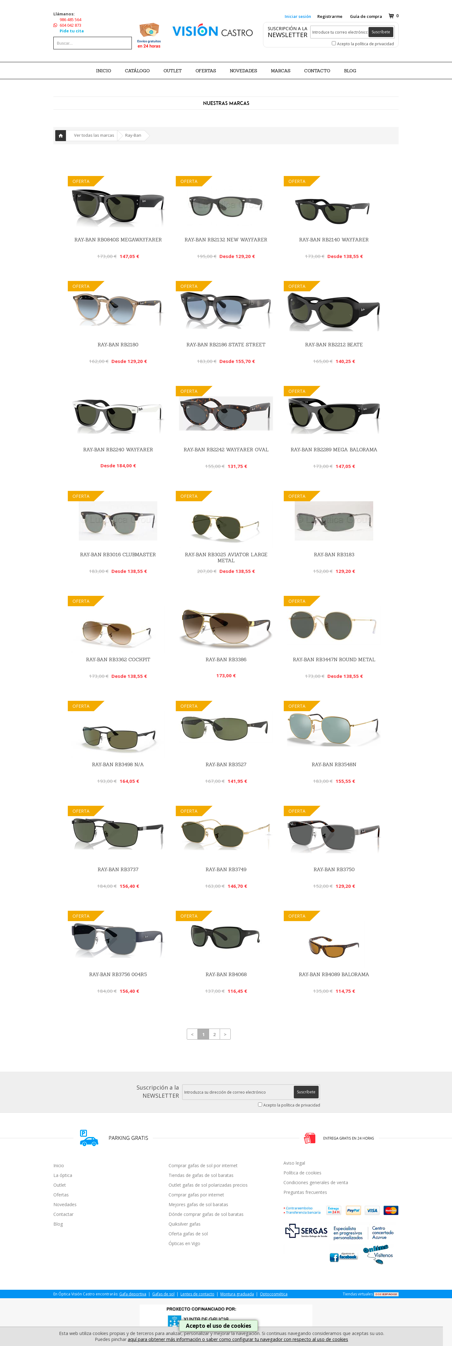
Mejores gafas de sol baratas (198, 1204)
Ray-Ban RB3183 (334, 555)
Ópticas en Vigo (184, 1243)
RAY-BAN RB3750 (334, 869)
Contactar (63, 1214)
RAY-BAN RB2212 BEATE (334, 345)
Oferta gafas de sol (188, 1234)
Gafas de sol (163, 1294)
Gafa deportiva (132, 1294)
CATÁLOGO (137, 71)
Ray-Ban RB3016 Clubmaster (118, 555)
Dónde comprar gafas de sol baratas (206, 1214)
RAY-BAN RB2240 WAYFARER (118, 450)
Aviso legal (294, 1163)
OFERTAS (206, 71)
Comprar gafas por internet (196, 1195)
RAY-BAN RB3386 (226, 659)
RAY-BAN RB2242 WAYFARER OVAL (226, 450)
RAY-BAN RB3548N (334, 764)
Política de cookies (302, 1173)
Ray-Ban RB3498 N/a (118, 764)
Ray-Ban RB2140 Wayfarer (334, 240)
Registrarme (329, 16)
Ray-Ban (133, 135)
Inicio (103, 71)
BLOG (350, 71)
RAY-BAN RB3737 (118, 869)
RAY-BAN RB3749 (226, 869)
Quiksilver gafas (185, 1224)
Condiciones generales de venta (315, 1182)
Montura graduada (237, 1294)
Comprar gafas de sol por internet (203, 1165)
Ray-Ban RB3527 (226, 764)
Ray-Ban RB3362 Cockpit (118, 659)
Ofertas (61, 1195)
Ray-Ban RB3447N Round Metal (334, 659)
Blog (58, 1224)
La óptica (62, 1175)
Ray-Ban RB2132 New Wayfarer (226, 240)
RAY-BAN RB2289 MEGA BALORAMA (334, 450)
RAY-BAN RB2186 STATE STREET (226, 345)
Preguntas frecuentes (305, 1192)
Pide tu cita (72, 31)
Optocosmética (274, 1294)
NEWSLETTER (287, 34)
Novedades (65, 1204)
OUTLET (173, 71)
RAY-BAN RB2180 (118, 345)
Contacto (317, 71)
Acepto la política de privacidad (365, 44)
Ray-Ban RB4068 (226, 974)
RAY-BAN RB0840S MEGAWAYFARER (118, 240)
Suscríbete (381, 32)
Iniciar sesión (298, 16)
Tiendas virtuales (358, 1294)
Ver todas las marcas (94, 135)
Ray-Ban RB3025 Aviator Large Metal (226, 557)
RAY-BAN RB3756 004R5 (118, 974)
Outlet (59, 1185)
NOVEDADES (243, 71)
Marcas (280, 71)
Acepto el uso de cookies (218, 1325)
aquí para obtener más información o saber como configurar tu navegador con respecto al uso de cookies (238, 1339)
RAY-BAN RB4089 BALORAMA (334, 974)
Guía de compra (366, 16)
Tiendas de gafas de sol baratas (201, 1175)
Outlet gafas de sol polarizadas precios (208, 1185)
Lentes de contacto (197, 1294)
